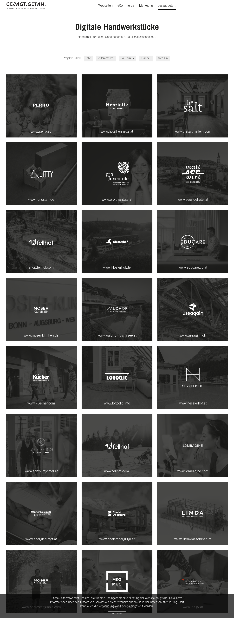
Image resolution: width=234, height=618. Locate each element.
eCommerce (125, 5)
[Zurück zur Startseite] (26, 5)
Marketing (146, 5)
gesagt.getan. (167, 5)
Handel (145, 58)
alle (89, 58)
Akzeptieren (117, 614)
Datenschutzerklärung (163, 602)
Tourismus (127, 58)
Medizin (163, 58)
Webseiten (105, 5)
